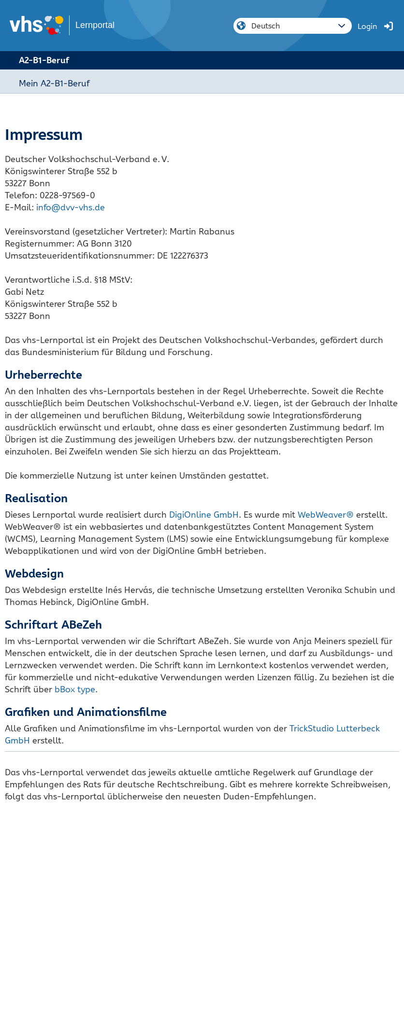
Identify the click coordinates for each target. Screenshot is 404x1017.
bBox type (75, 689)
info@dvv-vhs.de (70, 207)
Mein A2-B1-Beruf (54, 83)
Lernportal (95, 25)
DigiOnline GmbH (204, 514)
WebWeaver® (326, 514)
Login (367, 26)
